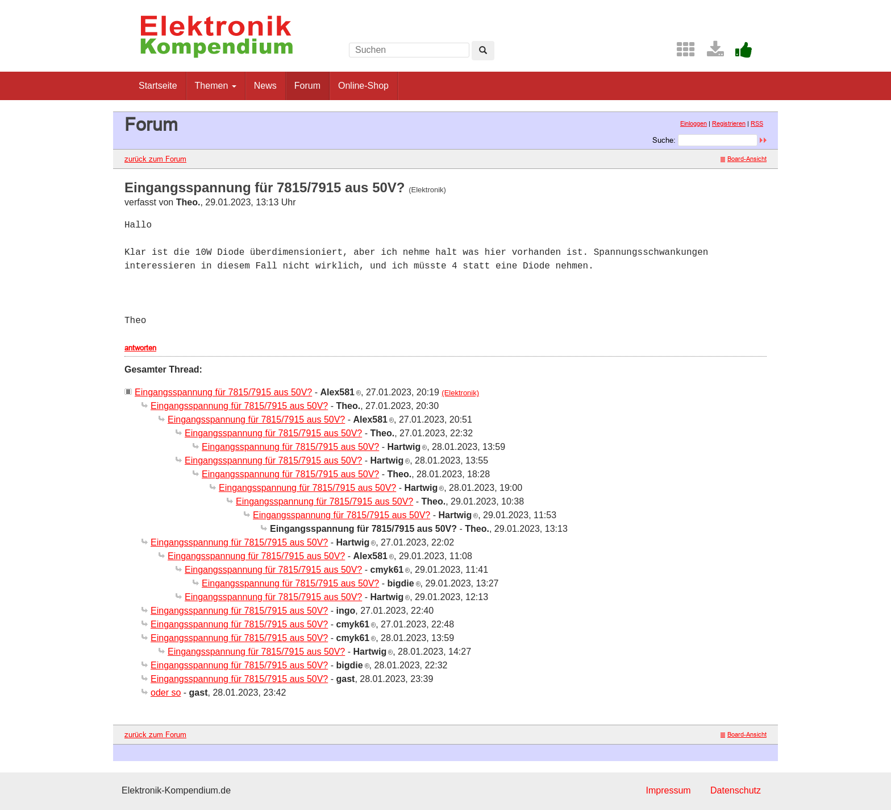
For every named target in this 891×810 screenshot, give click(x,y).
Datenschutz (735, 790)
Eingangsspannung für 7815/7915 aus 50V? (223, 392)
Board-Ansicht (744, 159)
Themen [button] (215, 85)
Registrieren (729, 123)
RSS (757, 123)
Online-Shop (363, 85)
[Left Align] (483, 50)
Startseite (158, 85)
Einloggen (693, 123)
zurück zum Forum (155, 158)
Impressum (668, 790)
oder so (166, 692)
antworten (140, 347)
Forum (307, 85)
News (265, 85)
